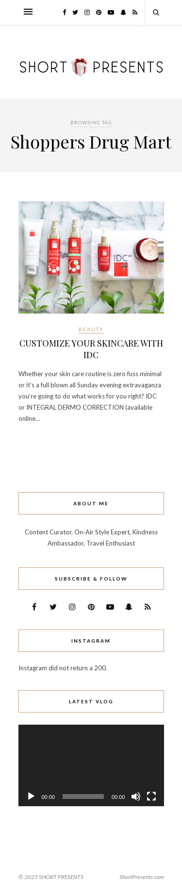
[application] (91, 766)
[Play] (31, 796)
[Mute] (136, 796)
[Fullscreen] (151, 796)
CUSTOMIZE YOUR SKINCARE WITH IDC (91, 349)
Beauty (91, 329)
